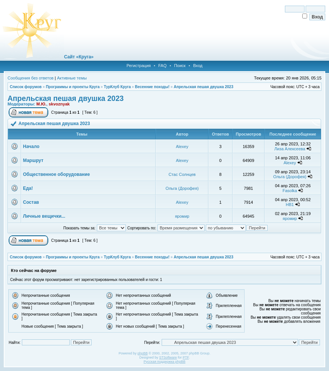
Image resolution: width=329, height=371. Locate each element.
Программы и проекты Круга (73, 87)
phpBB (143, 353)
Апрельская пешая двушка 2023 (203, 87)
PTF (186, 357)
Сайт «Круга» (78, 57)
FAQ (162, 65)
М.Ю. (41, 104)
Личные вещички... (44, 216)
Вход (197, 65)
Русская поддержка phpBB (164, 361)
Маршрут (33, 160)
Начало (31, 146)
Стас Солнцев (182, 174)
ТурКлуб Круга (117, 87)
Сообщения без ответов (31, 78)
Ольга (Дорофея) (289, 176)
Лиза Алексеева (289, 149)
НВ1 (290, 204)
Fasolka (290, 190)
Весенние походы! (152, 87)
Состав (31, 202)
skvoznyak (59, 104)
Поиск (179, 65)
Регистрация (139, 65)
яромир (182, 216)
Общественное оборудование (56, 174)
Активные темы (72, 78)
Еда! (28, 188)
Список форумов (26, 87)
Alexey (182, 146)
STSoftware (168, 357)
